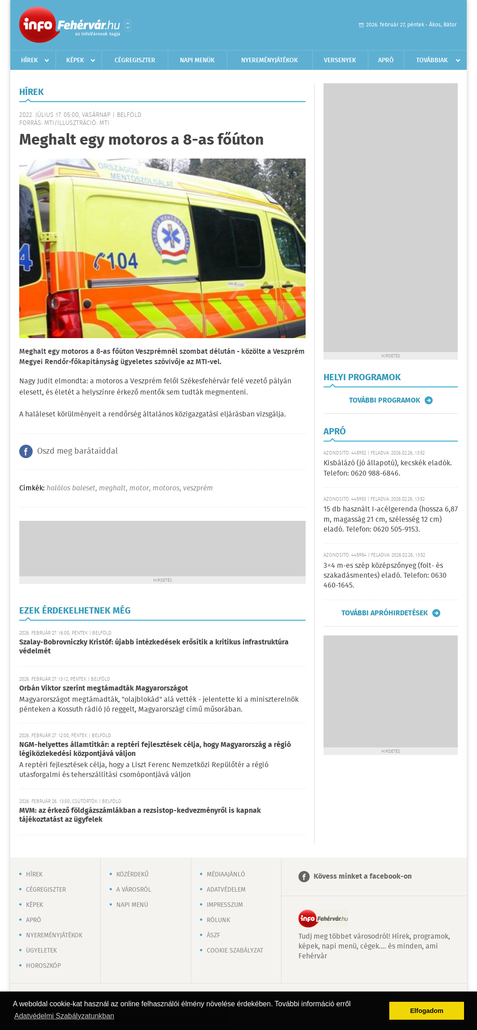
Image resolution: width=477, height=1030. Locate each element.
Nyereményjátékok (269, 60)
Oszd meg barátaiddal (77, 451)
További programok (384, 400)
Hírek (29, 60)
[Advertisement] (162, 548)
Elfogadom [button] (426, 1010)
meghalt (112, 488)
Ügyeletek (41, 951)
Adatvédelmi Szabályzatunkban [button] (64, 1016)
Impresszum (225, 905)
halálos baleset (71, 488)
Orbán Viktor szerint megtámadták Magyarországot (103, 688)
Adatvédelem (226, 890)
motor (139, 488)
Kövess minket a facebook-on (363, 876)
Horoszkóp (43, 966)
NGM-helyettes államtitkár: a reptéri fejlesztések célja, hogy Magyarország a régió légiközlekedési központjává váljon (155, 749)
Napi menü (132, 905)
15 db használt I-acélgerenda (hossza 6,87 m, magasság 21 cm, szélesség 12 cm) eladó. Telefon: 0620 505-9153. (391, 519)
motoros (166, 488)
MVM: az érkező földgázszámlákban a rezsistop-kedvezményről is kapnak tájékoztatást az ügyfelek (140, 815)
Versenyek (340, 60)
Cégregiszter (135, 60)
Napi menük (197, 60)
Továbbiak (432, 60)
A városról (133, 890)
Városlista (127, 25)
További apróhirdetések (384, 613)
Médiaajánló (226, 875)
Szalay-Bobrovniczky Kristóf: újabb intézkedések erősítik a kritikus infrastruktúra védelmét (154, 647)
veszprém (198, 488)
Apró (386, 60)
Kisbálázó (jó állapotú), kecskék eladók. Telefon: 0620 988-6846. (388, 468)
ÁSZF (213, 935)
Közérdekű (132, 875)
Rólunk (218, 920)
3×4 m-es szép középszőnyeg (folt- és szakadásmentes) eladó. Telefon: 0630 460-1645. (385, 576)
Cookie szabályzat (235, 951)
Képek (75, 60)
